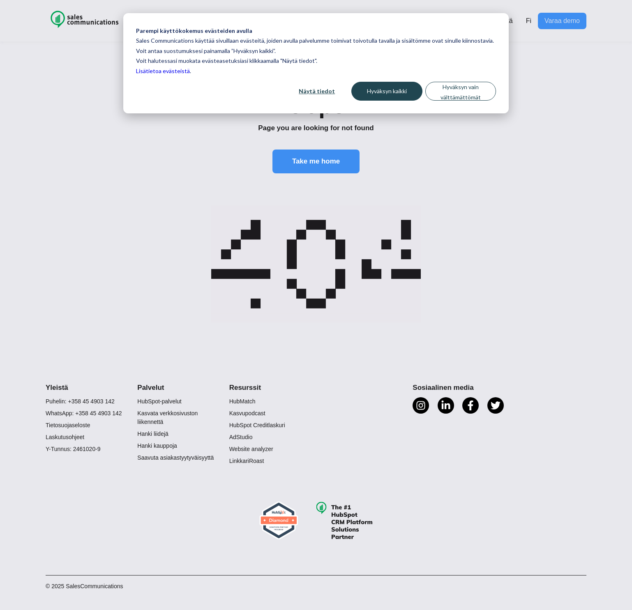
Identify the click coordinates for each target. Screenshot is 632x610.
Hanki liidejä (152, 434)
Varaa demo (562, 20)
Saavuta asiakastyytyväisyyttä (175, 458)
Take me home (316, 161)
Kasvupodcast (247, 413)
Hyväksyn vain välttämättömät (461, 92)
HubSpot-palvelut (159, 401)
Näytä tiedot (317, 90)
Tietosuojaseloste (68, 425)
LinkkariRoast (246, 461)
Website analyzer (251, 449)
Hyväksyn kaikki (387, 90)
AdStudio (241, 437)
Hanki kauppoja (157, 446)
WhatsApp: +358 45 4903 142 (84, 413)
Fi (528, 20)
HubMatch (242, 401)
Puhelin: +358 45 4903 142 (80, 401)
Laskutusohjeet (65, 437)
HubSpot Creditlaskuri (257, 425)
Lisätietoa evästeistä (163, 70)
